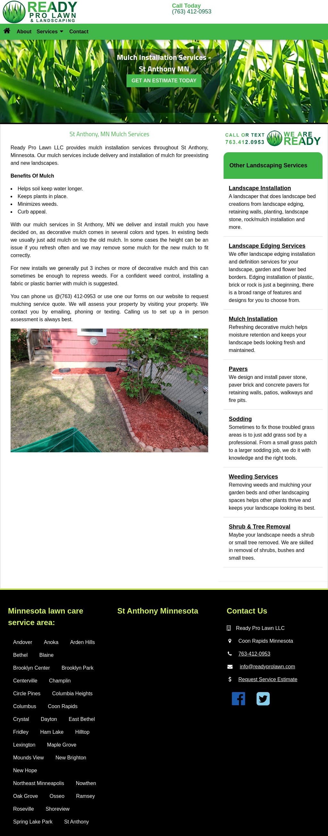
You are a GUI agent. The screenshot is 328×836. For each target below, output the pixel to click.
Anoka (51, 642)
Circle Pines (26, 693)
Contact (78, 31)
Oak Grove (25, 796)
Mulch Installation (253, 319)
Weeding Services (253, 476)
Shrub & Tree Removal (259, 526)
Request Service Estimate (267, 679)
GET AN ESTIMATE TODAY (164, 80)
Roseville (23, 809)
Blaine (46, 655)
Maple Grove (62, 745)
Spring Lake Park (33, 821)
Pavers (238, 369)
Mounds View (28, 757)
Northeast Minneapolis (38, 783)
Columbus (24, 706)
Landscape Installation (260, 188)
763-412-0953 (254, 653)
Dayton (49, 719)
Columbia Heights (72, 693)
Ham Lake (51, 732)
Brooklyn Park (78, 668)
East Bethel (82, 719)
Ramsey (85, 796)
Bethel (20, 655)
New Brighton (70, 757)
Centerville (25, 680)
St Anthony (76, 821)
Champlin (60, 680)
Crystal (21, 719)
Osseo (57, 796)
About (24, 31)
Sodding (240, 419)
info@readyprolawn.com (267, 666)
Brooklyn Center (31, 668)
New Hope (25, 770)
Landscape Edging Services (267, 246)
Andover (22, 642)
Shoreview (57, 809)
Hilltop (82, 732)
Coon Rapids (63, 706)
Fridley (21, 732)
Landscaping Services (276, 165)
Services (50, 31)
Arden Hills (82, 642)
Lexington (24, 745)
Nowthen (86, 783)
